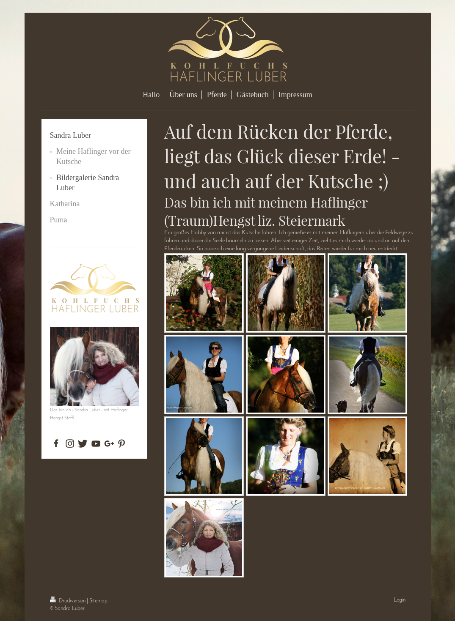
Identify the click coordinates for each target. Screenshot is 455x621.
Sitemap (98, 601)
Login (399, 600)
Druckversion (68, 601)
